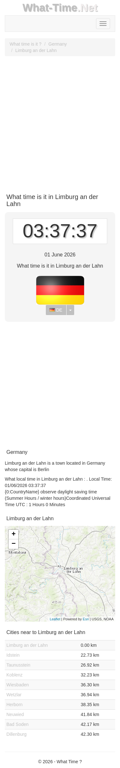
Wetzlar (13, 694)
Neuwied (15, 714)
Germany (57, 44)
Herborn (14, 704)
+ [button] (14, 534)
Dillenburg (16, 734)
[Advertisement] (60, 122)
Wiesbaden (17, 684)
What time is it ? (26, 44)
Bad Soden (17, 724)
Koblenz (14, 674)
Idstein (13, 655)
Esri (86, 619)
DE (56, 310)
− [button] (14, 544)
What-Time (49, 7)
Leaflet (55, 619)
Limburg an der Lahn (36, 50)
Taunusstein (18, 665)
